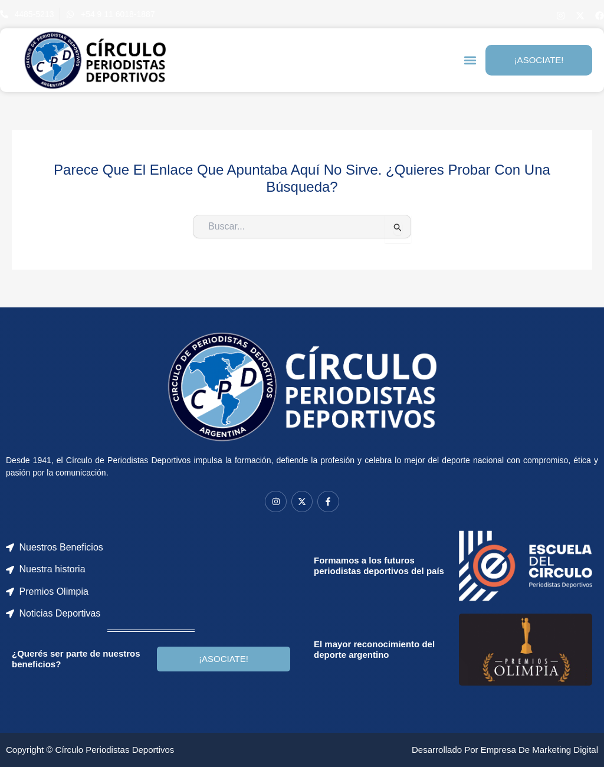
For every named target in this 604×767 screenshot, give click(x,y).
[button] (470, 60)
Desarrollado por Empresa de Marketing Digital (505, 750)
